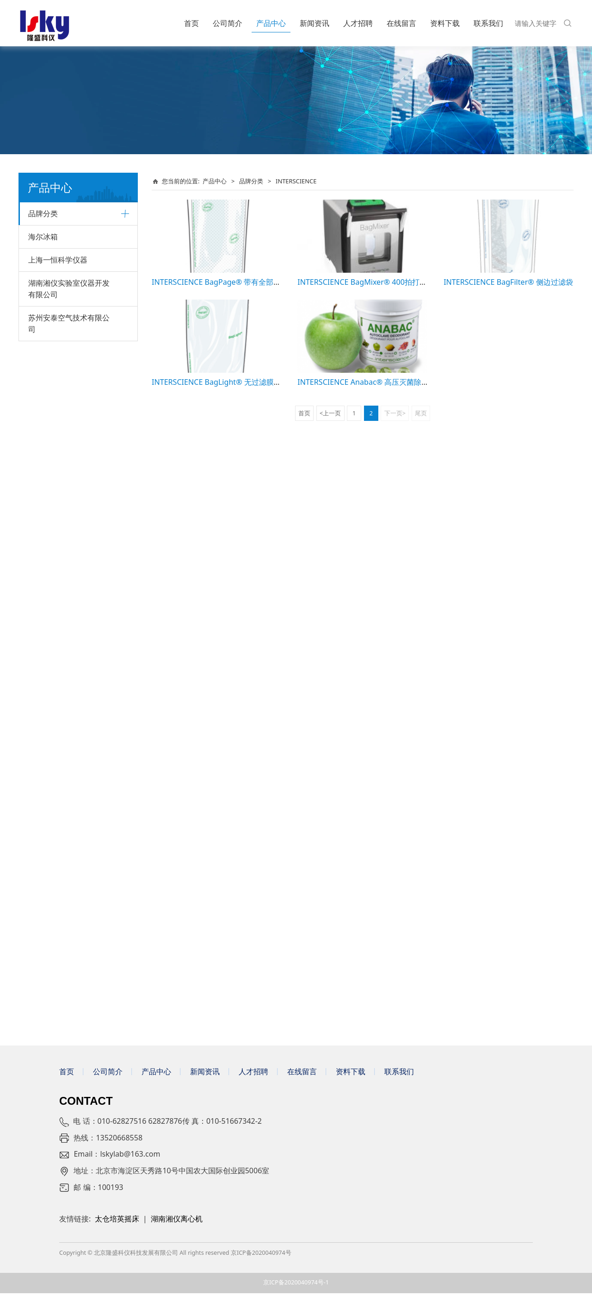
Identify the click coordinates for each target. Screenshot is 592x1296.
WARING (41, 697)
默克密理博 (44, 301)
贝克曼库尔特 (47, 237)
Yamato (39, 823)
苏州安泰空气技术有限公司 (69, 982)
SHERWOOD (46, 665)
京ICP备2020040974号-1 (296, 1286)
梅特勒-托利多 (48, 317)
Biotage (40, 380)
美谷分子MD (46, 332)
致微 (34, 507)
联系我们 (488, 23)
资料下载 (445, 23)
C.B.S (35, 570)
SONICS (40, 443)
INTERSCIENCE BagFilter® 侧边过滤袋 (508, 282)
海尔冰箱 (43, 895)
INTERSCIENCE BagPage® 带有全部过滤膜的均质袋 (238, 282)
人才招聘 (358, 23)
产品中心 (271, 23)
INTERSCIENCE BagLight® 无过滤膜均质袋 (224, 382)
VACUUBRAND (49, 396)
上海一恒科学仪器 (57, 919)
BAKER (38, 792)
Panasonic (43, 839)
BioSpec (40, 681)
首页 (191, 23)
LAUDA (38, 364)
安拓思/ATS (44, 855)
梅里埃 (38, 871)
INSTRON (42, 744)
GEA (34, 728)
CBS (34, 760)
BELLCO (40, 554)
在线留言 (401, 23)
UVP (34, 475)
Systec (37, 285)
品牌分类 (43, 213)
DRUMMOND (48, 618)
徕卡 (34, 269)
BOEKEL (40, 602)
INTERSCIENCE (50, 538)
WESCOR (41, 649)
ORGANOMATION (54, 633)
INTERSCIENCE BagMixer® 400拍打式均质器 (373, 282)
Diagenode (45, 491)
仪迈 (34, 807)
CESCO (38, 776)
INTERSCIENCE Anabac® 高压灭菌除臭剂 (366, 382)
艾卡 (34, 348)
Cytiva (37, 254)
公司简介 (227, 23)
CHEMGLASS (47, 586)
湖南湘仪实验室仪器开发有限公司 (69, 947)
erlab (36, 712)
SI (31, 428)
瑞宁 (34, 459)
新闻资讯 (314, 23)
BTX (34, 411)
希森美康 (41, 523)
